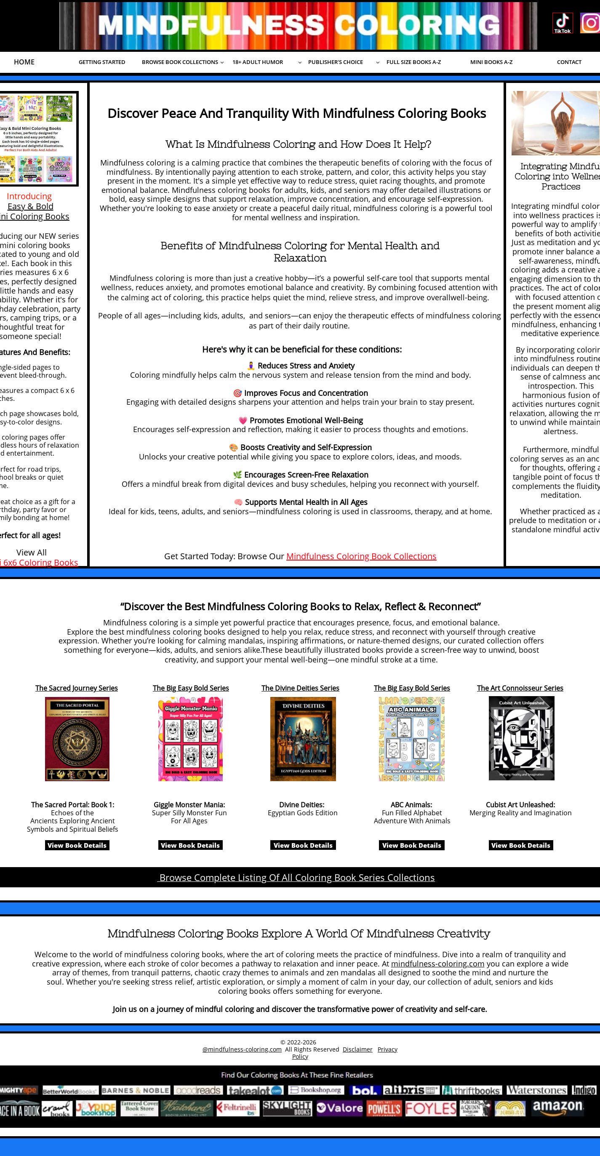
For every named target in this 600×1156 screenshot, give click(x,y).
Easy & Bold (30, 206)
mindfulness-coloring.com (438, 963)
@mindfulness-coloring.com (242, 1049)
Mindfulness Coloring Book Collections (361, 556)
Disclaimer (358, 1049)
